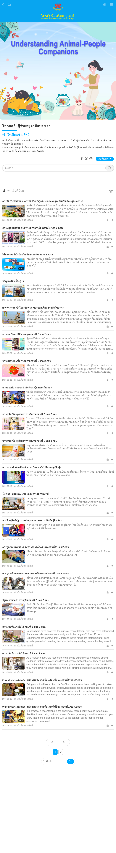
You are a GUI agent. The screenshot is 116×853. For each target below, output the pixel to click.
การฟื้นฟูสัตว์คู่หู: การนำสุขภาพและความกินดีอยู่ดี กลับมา (32, 520)
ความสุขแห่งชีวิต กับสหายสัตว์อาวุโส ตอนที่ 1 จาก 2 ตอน (32, 228)
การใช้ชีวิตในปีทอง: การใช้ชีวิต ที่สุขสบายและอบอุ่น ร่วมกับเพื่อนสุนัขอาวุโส (42, 201)
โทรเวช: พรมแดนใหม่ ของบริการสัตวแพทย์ (25, 494)
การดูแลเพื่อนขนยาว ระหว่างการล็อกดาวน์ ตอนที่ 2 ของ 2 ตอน (35, 547)
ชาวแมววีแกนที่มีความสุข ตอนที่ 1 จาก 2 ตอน (26, 361)
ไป (70, 761)
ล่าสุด (6, 190)
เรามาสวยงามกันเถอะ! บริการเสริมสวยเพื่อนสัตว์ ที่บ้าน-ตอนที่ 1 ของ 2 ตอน (42, 706)
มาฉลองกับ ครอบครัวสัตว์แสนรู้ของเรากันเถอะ (27, 387)
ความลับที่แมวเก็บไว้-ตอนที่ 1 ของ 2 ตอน (23, 653)
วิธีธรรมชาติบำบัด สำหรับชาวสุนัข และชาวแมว (27, 254)
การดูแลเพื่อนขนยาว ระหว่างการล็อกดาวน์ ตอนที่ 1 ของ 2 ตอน (35, 573)
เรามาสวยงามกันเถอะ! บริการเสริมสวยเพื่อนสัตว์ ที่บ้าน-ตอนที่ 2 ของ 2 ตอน (42, 680)
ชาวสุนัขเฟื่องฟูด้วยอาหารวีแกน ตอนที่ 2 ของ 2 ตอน (29, 414)
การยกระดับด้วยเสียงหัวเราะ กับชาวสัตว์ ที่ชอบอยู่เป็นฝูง (31, 467)
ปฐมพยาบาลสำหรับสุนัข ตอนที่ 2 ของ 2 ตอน (25, 600)
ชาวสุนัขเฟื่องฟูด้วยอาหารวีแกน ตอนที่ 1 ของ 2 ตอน (29, 441)
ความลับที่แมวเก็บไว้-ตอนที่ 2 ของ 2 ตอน (23, 627)
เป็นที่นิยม (18, 190)
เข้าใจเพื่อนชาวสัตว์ (23, 220)
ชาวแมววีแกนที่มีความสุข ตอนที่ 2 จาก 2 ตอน (26, 334)
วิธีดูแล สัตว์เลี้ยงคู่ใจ (13, 281)
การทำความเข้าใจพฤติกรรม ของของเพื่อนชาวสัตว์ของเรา (33, 307)
